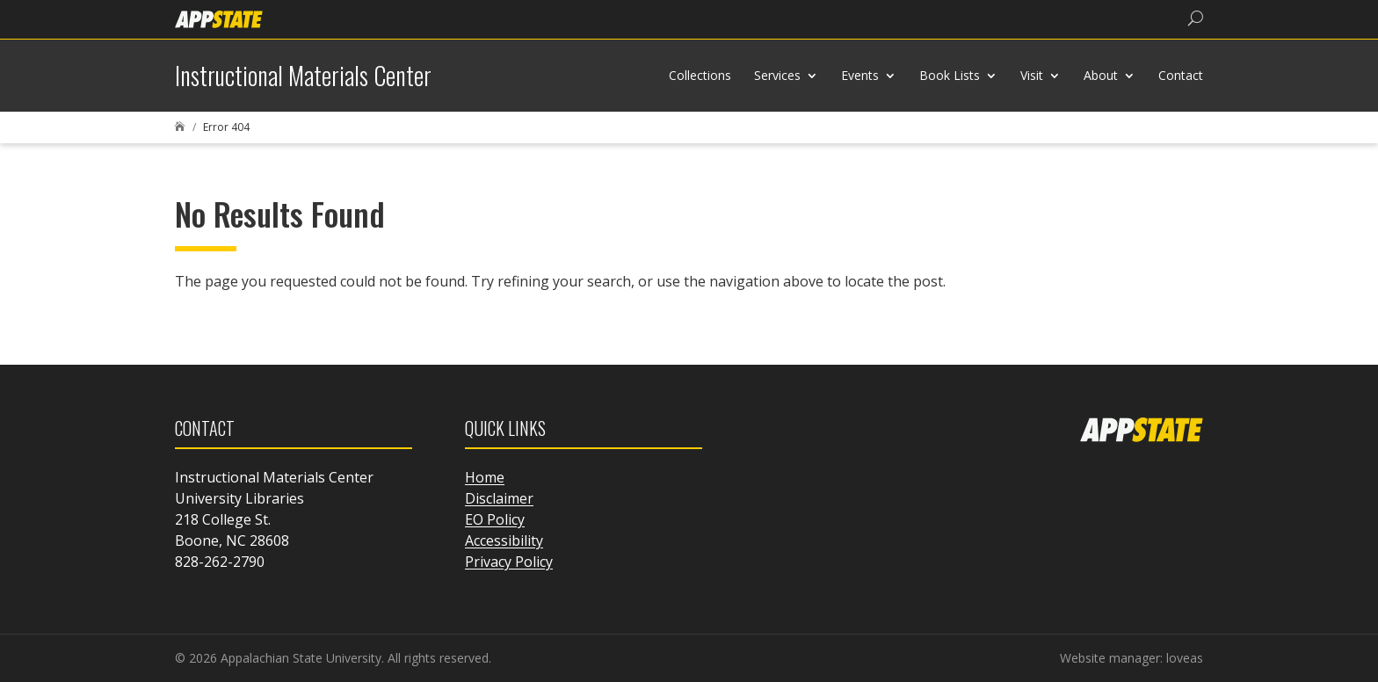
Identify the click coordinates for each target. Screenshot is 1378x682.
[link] (219, 18)
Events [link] (860, 75)
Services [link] (777, 75)
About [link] (1101, 75)
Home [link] (484, 477)
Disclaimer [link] (499, 498)
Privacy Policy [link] (509, 561)
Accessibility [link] (504, 540)
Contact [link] (1180, 75)
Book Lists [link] (949, 75)
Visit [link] (1031, 75)
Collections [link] (700, 75)
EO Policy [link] (495, 519)
